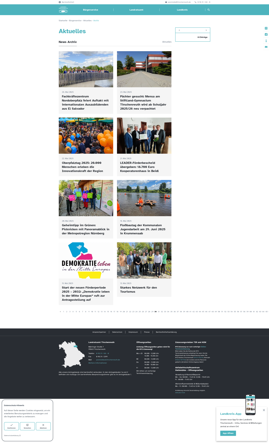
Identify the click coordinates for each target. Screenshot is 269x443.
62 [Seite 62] (257, 312)
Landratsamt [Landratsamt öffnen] (136, 9)
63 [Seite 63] (260, 312)
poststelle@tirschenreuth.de (179, 2)
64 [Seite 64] (263, 312)
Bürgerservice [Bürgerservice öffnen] (90, 9)
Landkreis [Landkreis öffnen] (182, 9)
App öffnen (228, 433)
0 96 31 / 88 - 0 (204, 2)
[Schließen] (264, 410)
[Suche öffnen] (208, 9)
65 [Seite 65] (267, 312)
